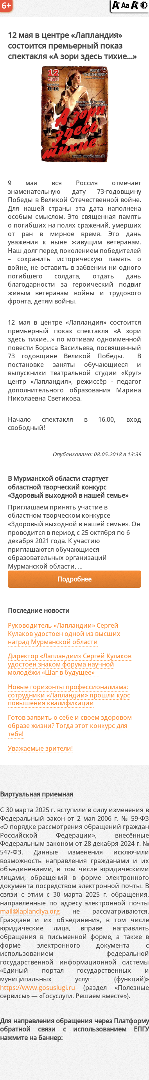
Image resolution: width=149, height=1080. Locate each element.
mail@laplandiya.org (30, 911)
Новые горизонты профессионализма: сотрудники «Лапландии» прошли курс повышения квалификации (69, 695)
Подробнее (74, 579)
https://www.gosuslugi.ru (37, 987)
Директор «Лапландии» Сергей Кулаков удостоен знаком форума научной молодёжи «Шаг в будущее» (69, 664)
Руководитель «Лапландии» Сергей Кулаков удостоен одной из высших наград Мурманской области (64, 633)
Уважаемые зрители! (40, 748)
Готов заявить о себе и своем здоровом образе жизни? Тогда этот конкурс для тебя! (70, 725)
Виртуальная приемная (36, 794)
